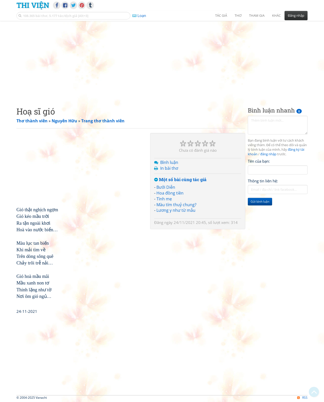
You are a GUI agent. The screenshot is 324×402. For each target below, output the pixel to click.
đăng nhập (268, 154)
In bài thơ (169, 168)
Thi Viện (32, 5)
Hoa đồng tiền (170, 193)
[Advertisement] (162, 59)
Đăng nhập (296, 15)
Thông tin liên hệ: (263, 180)
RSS (302, 397)
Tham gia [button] (257, 15)
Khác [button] (276, 15)
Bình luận (169, 162)
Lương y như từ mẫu (175, 210)
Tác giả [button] (221, 15)
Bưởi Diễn (165, 187)
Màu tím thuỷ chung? (176, 204)
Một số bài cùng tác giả (180, 179)
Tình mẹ (164, 199)
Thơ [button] (238, 15)
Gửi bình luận (260, 201)
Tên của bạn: (259, 161)
